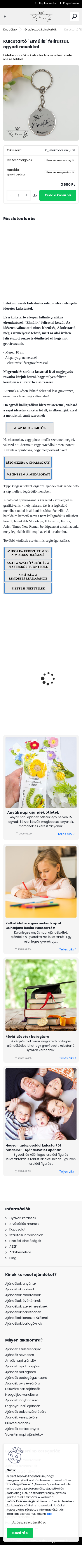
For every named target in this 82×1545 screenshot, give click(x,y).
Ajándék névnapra (19, 1355)
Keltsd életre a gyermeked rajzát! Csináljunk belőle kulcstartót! (34, 925)
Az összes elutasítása (29, 1522)
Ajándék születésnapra (23, 1349)
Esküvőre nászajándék (22, 1389)
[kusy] (18, 195)
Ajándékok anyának (20, 1283)
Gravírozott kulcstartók (40, 29)
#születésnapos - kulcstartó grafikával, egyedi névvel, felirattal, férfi (40, 701)
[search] (74, 16)
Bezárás (20, 1532)
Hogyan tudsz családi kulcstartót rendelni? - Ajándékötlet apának (33, 1147)
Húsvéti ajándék (17, 1423)
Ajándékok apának (20, 1289)
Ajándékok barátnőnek (23, 1312)
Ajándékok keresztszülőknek (27, 1318)
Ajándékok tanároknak (23, 1295)
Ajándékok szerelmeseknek (26, 1306)
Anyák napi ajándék (20, 1360)
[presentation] (5, 672)
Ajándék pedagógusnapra (26, 1377)
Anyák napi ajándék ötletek (33, 812)
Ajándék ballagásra (20, 1372)
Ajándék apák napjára (22, 1366)
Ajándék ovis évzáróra (22, 1383)
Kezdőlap (10, 29)
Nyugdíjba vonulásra (21, 1394)
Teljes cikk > (66, 834)
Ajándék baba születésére (25, 1411)
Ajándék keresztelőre (21, 1417)
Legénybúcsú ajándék (22, 1406)
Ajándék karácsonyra (22, 1429)
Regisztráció (71, 3)
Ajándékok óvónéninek (23, 1301)
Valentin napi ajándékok (24, 1434)
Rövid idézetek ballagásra (27, 1036)
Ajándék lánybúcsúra (21, 1400)
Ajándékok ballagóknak (23, 1323)
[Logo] (41, 16)
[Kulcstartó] (41, 103)
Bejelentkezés (47, 3)
